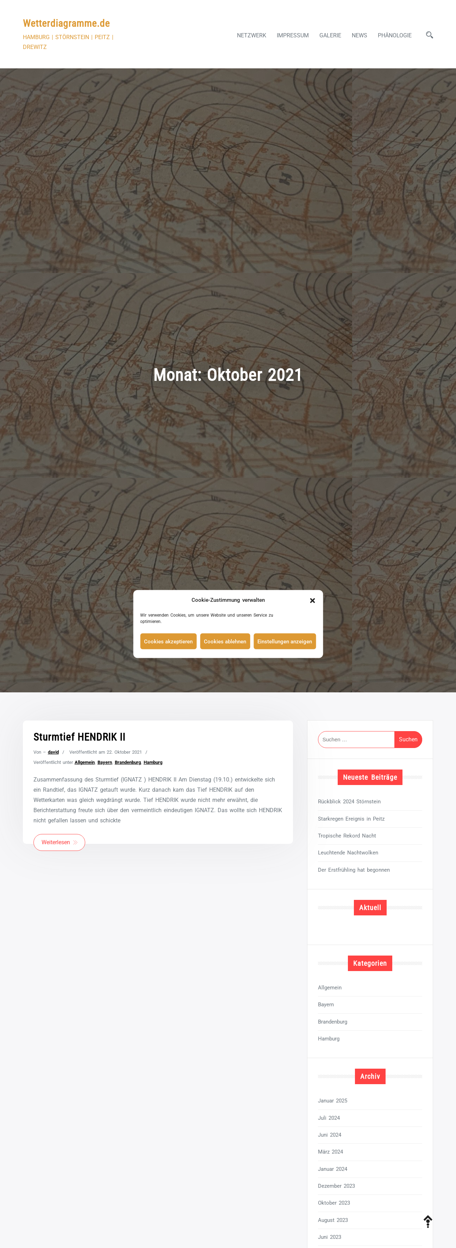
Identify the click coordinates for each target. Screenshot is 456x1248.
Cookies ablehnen (225, 641)
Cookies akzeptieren (168, 641)
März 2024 (330, 1152)
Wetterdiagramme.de (66, 23)
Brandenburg (128, 762)
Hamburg (153, 762)
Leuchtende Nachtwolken (348, 852)
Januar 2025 (332, 1101)
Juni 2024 (329, 1135)
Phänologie (395, 35)
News (359, 35)
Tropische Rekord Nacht (347, 836)
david (53, 752)
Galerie (330, 35)
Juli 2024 (329, 1118)
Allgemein (85, 762)
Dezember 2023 (336, 1186)
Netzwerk (251, 35)
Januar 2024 (332, 1169)
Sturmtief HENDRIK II (79, 737)
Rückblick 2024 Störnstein (349, 801)
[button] (312, 600)
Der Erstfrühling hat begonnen (354, 870)
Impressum (293, 35)
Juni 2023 (329, 1237)
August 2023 (333, 1220)
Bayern (105, 762)
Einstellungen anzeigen (284, 641)
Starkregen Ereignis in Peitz (351, 819)
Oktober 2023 (334, 1203)
